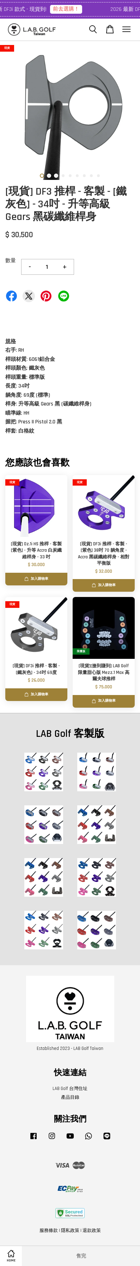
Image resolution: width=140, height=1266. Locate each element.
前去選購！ (73, 9)
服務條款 (48, 1230)
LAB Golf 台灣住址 (70, 1088)
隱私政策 (70, 1230)
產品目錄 (70, 1097)
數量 (10, 260)
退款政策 (92, 1230)
